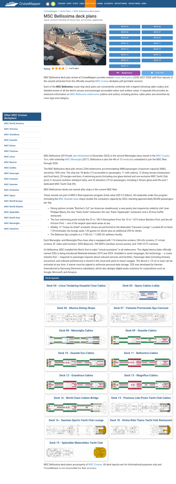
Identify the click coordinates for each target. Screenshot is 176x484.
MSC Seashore (11, 228)
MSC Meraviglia (73, 159)
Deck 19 (124, 66)
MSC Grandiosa (11, 134)
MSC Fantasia (11, 179)
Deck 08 (124, 38)
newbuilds (128, 159)
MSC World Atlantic (13, 206)
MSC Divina (9, 145)
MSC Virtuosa (11, 129)
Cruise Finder (134, 4)
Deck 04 (124, 27)
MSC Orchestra (11, 190)
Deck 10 (124, 43)
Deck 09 (157, 38)
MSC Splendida (11, 212)
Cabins (100, 4)
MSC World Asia (12, 217)
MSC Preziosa (11, 151)
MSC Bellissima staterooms (84, 94)
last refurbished (81, 155)
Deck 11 (157, 43)
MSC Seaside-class (69, 199)
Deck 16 (124, 60)
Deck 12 (124, 49)
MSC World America (14, 123)
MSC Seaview (10, 184)
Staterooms (124, 73)
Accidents (108, 4)
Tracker (61, 4)
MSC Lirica (9, 156)
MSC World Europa (13, 201)
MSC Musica (10, 162)
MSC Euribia (10, 167)
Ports (75, 4)
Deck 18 (157, 60)
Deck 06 (124, 32)
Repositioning (121, 4)
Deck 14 (124, 55)
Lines (82, 4)
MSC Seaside (10, 140)
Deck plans (90, 4)
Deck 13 (157, 49)
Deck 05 (157, 27)
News (144, 4)
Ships (69, 4)
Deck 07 (157, 32)
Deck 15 (157, 55)
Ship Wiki (157, 73)
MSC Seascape (11, 173)
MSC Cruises (102, 81)
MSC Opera (9, 195)
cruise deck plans (123, 77)
